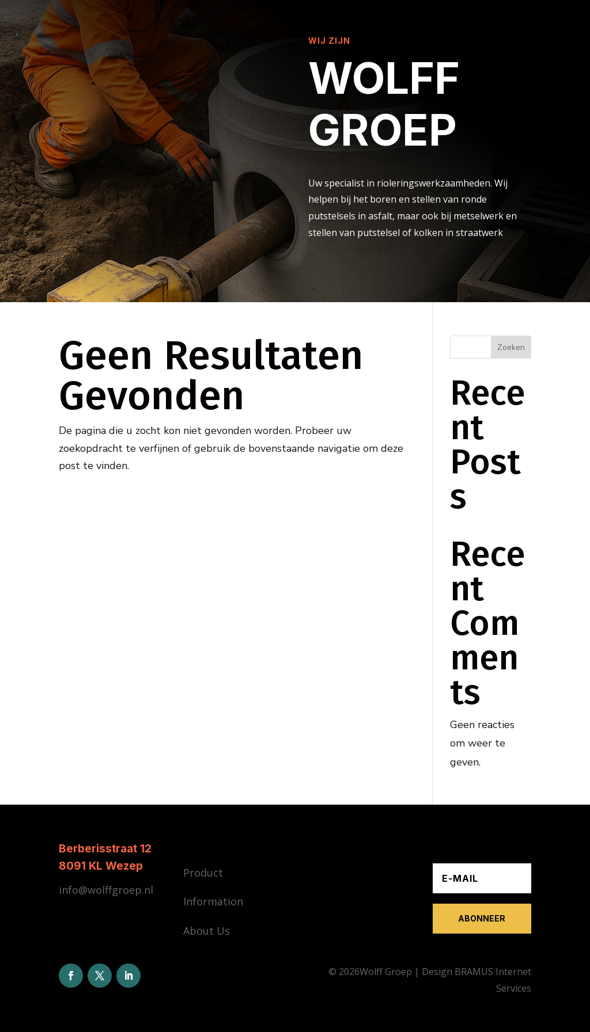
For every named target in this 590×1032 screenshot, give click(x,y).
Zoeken (511, 347)
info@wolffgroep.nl (106, 890)
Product (203, 872)
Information (213, 901)
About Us (206, 931)
